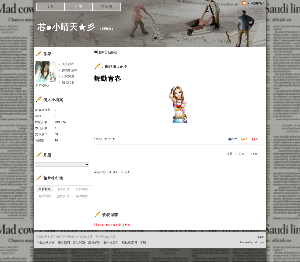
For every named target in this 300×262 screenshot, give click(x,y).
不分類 (113, 172)
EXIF (254, 154)
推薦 (229, 154)
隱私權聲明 (129, 242)
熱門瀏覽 (45, 196)
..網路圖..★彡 (114, 67)
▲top (260, 236)
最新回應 (63, 189)
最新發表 (45, 189)
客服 (143, 242)
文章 (50, 7)
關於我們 (64, 242)
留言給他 (68, 82)
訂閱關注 (68, 76)
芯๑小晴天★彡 (66, 27)
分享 (242, 154)
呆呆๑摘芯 (42, 85)
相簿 (78, 7)
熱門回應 (63, 196)
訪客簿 (106, 7)
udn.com (259, 242)
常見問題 (79, 242)
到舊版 (107, 29)
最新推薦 (82, 189)
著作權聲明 (111, 242)
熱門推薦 (82, 196)
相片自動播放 (108, 52)
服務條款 (94, 242)
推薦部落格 (69, 70)
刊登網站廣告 (45, 242)
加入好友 (68, 64)
